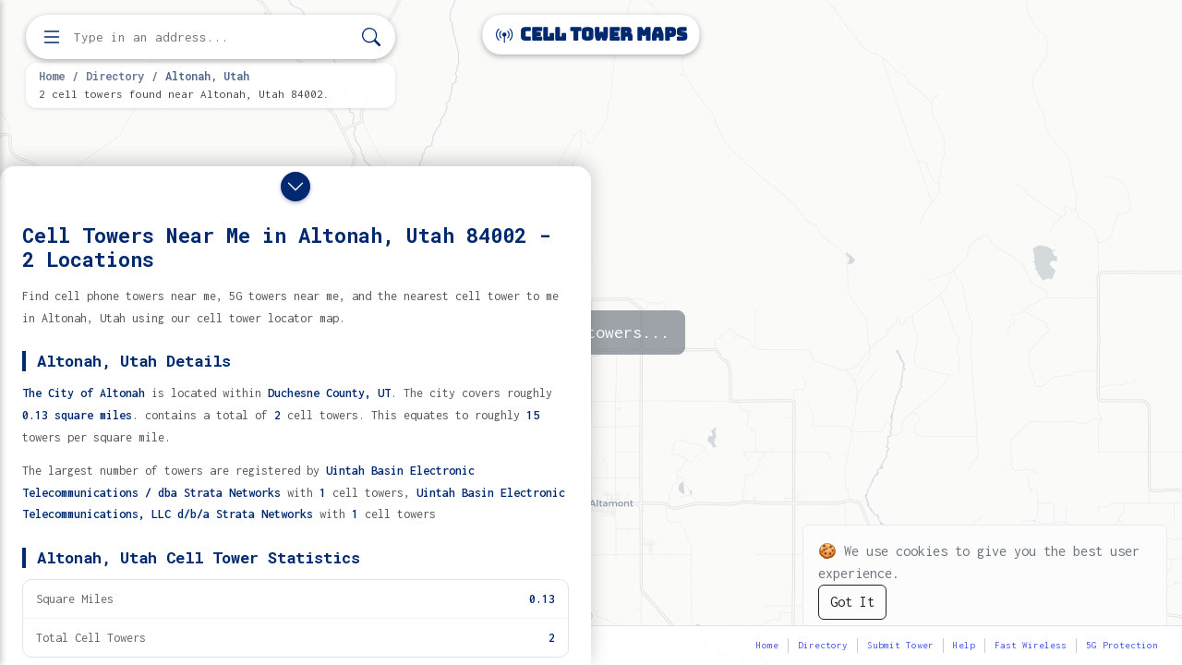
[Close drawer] (295, 186)
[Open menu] (52, 36)
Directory (115, 75)
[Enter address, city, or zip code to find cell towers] (212, 37)
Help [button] (964, 645)
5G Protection (1122, 645)
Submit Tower (900, 645)
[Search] (371, 37)
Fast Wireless (1031, 645)
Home (52, 75)
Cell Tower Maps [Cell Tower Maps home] (591, 34)
